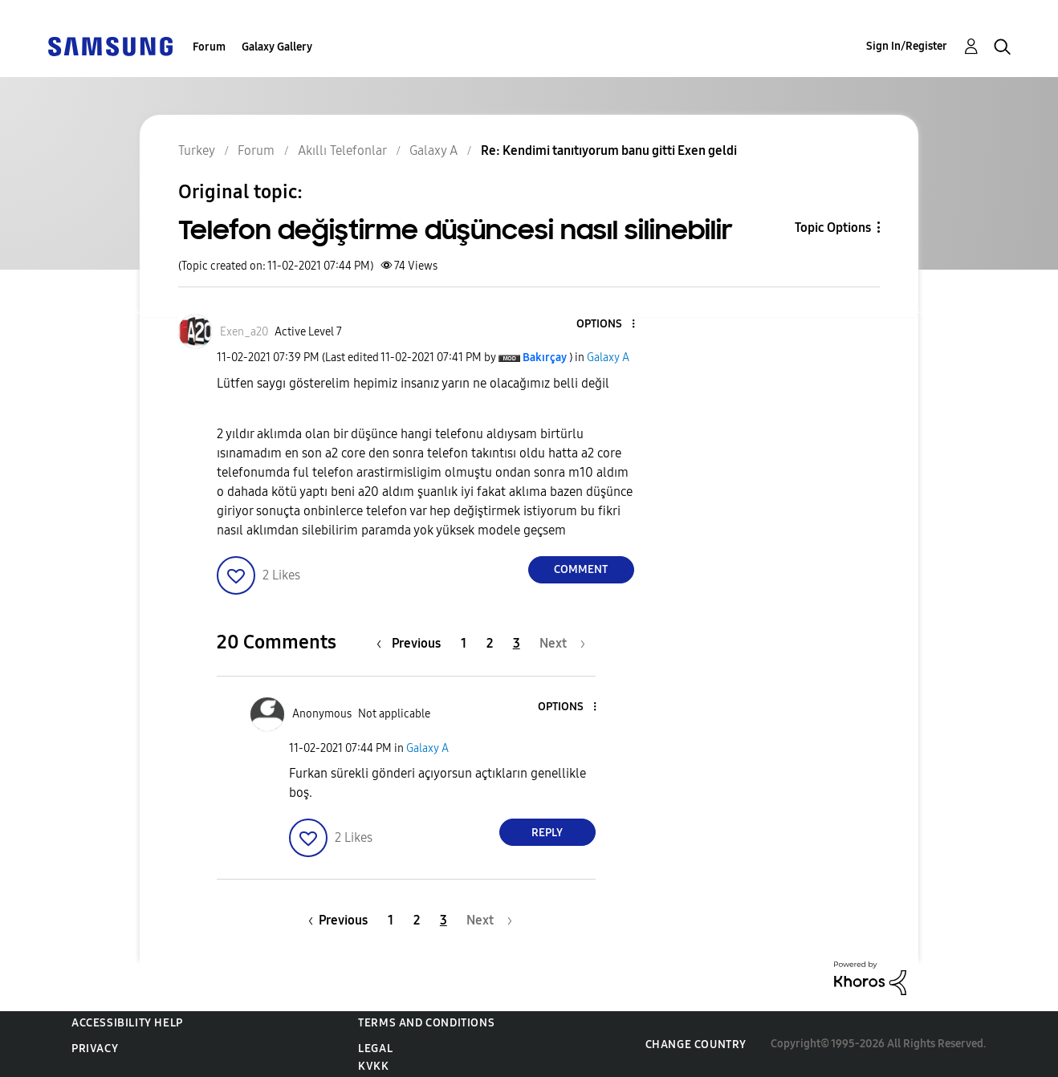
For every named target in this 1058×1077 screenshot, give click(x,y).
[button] (606, 324)
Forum (209, 47)
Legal (375, 1048)
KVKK (373, 1066)
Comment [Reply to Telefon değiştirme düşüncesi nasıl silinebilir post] (581, 569)
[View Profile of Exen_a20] (244, 332)
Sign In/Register (906, 46)
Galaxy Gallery (277, 47)
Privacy (94, 1048)
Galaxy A (608, 357)
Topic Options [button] (833, 227)
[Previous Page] (412, 643)
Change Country (696, 1044)
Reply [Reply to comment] (547, 832)
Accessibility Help (127, 1023)
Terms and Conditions (426, 1023)
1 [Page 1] (463, 643)
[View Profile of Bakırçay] (545, 357)
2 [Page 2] (489, 643)
